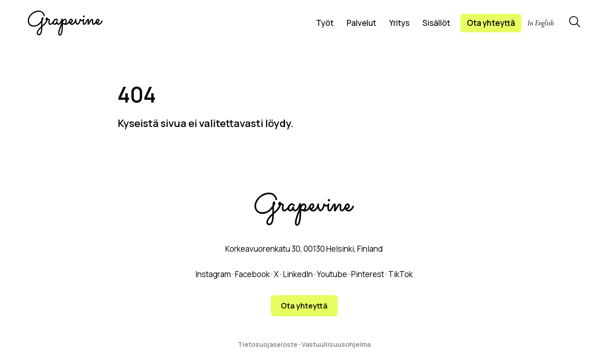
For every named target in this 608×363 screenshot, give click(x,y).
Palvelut (361, 23)
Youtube (332, 274)
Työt (325, 23)
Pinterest (367, 274)
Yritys (399, 23)
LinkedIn (298, 274)
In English (540, 23)
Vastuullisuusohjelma (336, 344)
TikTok (400, 274)
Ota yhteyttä (491, 23)
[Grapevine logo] (65, 23)
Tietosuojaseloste (268, 344)
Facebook (252, 274)
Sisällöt (436, 23)
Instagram (213, 274)
